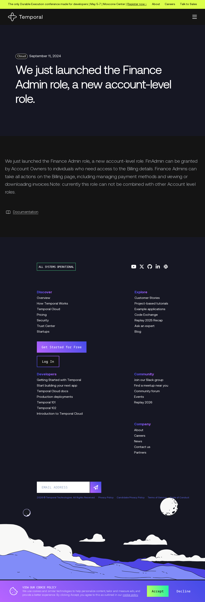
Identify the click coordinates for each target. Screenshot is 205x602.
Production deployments (55, 397)
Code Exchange (146, 315)
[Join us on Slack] (165, 266)
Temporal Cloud (48, 309)
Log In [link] (48, 361)
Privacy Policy (106, 497)
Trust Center (46, 326)
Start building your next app (57, 385)
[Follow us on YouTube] (133, 266)
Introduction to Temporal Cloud (60, 413)
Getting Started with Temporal (59, 380)
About (156, 4)
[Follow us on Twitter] (141, 266)
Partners (140, 452)
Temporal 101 (46, 402)
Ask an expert (145, 326)
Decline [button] (184, 591)
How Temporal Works (52, 303)
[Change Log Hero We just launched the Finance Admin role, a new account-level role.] (102, 85)
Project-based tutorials (151, 303)
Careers (170, 4)
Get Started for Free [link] (62, 347)
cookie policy (130, 595)
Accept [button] (158, 591)
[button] (194, 16)
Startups (43, 331)
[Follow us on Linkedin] (157, 266)
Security (43, 320)
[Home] (25, 16)
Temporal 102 (46, 408)
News (138, 441)
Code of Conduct (179, 497)
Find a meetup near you (151, 385)
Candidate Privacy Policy (131, 497)
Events (139, 397)
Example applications (150, 309)
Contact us (142, 447)
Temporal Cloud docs (52, 391)
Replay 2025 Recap (149, 320)
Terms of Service (157, 497)
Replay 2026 (143, 402)
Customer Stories (147, 298)
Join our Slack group (148, 380)
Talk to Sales (188, 4)
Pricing (42, 315)
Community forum (147, 391)
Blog (138, 331)
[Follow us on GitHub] (149, 266)
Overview (43, 298)
